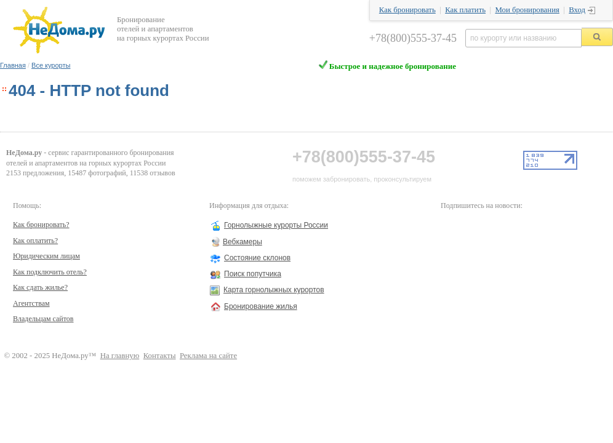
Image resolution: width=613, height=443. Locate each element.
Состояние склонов (257, 257)
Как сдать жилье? (40, 287)
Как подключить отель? (50, 272)
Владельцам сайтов (43, 318)
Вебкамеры (242, 241)
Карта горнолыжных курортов (273, 289)
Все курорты (50, 65)
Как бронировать (407, 10)
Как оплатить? (35, 240)
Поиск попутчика (252, 273)
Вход (577, 10)
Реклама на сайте (208, 355)
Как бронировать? (41, 224)
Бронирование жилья (260, 306)
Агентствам (31, 303)
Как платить (465, 10)
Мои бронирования (527, 10)
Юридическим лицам (46, 256)
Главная (13, 65)
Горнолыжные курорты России (276, 225)
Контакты (159, 355)
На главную (120, 355)
